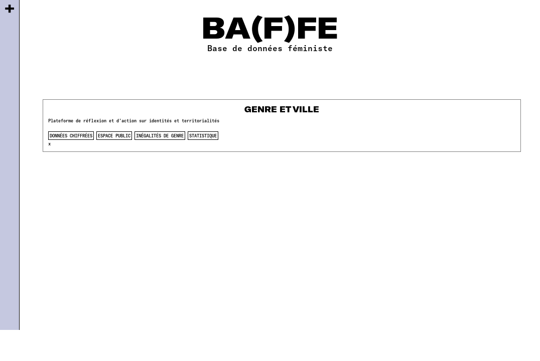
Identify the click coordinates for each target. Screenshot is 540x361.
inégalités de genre (160, 135)
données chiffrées (71, 135)
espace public (114, 135)
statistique (203, 135)
